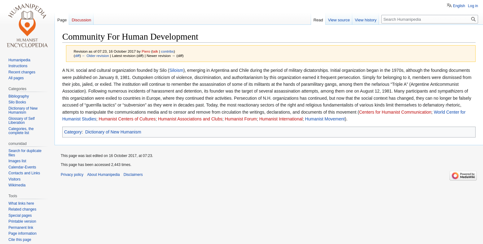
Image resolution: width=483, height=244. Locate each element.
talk (155, 51)
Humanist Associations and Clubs (190, 118)
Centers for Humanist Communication (395, 112)
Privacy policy (72, 174)
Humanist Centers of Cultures (127, 118)
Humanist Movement (325, 118)
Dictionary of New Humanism (113, 131)
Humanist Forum (241, 118)
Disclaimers (133, 174)
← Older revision (95, 56)
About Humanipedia (103, 174)
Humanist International (281, 118)
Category (73, 131)
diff (77, 56)
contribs (167, 51)
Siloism (176, 70)
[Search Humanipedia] (429, 19)
